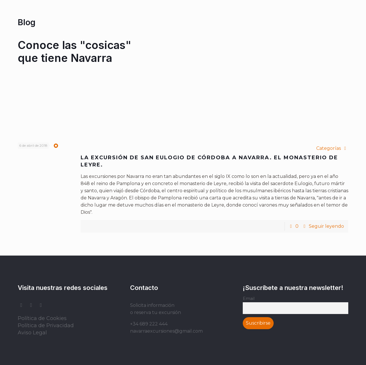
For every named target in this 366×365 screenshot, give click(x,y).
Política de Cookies (42, 318)
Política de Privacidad (46, 325)
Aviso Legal (32, 332)
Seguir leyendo (326, 226)
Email (248, 298)
